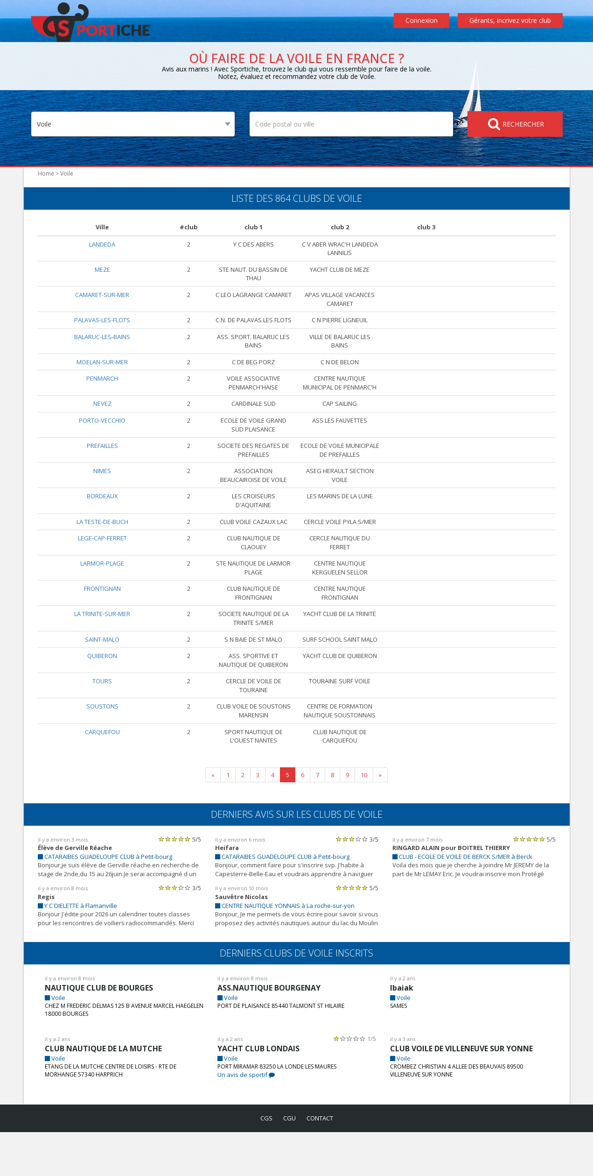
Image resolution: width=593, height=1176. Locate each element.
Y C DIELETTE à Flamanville (80, 948)
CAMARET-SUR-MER (102, 294)
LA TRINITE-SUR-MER (102, 648)
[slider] (174, 882)
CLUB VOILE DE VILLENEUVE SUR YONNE (466, 1092)
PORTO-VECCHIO (102, 437)
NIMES (102, 496)
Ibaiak (400, 1031)
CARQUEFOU (102, 774)
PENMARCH (102, 386)
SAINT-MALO (102, 673)
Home (45, 173)
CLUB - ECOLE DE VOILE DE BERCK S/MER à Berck (469, 900)
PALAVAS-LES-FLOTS (102, 319)
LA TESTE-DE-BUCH (102, 547)
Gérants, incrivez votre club (511, 20)
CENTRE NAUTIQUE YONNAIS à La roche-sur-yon (288, 948)
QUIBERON (102, 698)
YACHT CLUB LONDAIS (259, 1092)
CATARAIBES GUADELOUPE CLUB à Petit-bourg (109, 900)
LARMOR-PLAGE (102, 597)
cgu (288, 1161)
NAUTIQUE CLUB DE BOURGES (102, 1031)
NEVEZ (102, 421)
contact (321, 1161)
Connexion (424, 20)
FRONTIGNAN (102, 623)
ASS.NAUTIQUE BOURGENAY (270, 1031)
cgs (264, 1161)
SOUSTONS (102, 749)
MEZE (102, 269)
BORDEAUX (102, 521)
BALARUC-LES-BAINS (102, 344)
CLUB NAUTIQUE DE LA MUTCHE (105, 1092)
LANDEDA (102, 244)
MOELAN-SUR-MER (102, 370)
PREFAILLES (102, 462)
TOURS (102, 724)
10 (364, 817)
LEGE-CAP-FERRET (102, 572)
